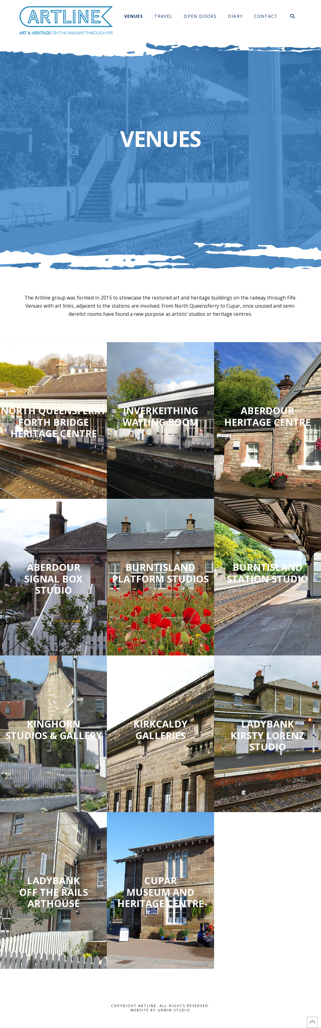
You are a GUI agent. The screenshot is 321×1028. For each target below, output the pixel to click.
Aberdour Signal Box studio (53, 579)
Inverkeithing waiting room (160, 416)
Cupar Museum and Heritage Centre (160, 892)
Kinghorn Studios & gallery (53, 729)
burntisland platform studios (160, 573)
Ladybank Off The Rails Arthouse (53, 892)
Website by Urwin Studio (160, 1010)
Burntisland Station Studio (267, 573)
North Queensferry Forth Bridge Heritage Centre (53, 422)
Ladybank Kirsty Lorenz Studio (267, 735)
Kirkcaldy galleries (160, 729)
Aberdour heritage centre (267, 416)
